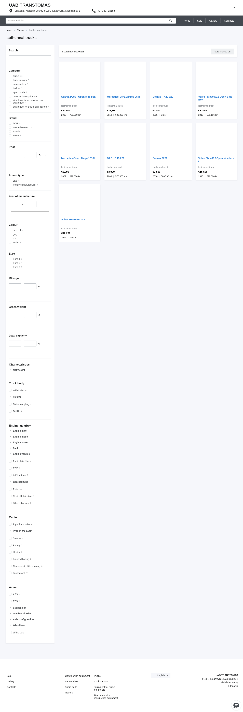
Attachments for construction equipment (106, 696)
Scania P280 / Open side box (78, 96)
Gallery (10, 681)
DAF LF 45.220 (115, 158)
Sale (9, 676)
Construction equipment (77, 676)
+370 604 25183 (106, 10)
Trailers (69, 692)
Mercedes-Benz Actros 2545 (124, 96)
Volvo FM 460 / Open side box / (216, 159)
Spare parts (71, 687)
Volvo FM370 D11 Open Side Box (215, 98)
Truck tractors (101, 681)
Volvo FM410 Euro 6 (73, 219)
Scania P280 (160, 158)
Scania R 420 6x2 (163, 96)
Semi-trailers (71, 681)
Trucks (97, 676)
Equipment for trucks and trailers (104, 688)
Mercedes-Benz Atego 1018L (78, 158)
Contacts (11, 687)
